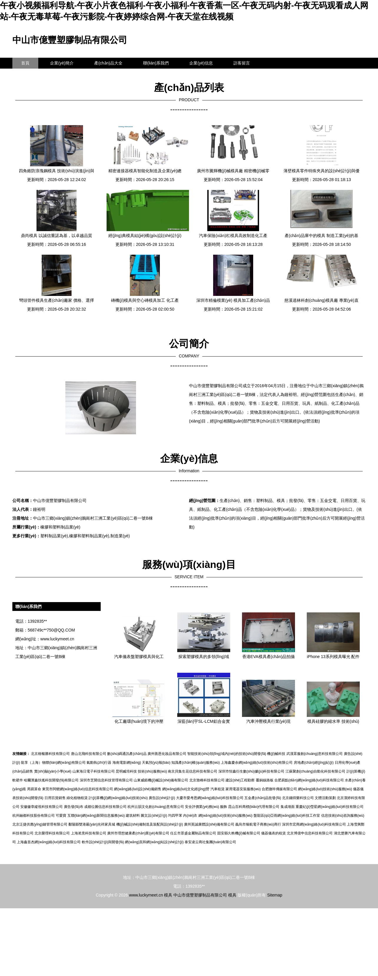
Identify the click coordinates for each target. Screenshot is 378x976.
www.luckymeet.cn (57, 639)
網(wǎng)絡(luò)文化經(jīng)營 (185, 789)
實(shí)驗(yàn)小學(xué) (53, 771)
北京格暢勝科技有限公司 (50, 754)
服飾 (223, 807)
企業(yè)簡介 (62, 63)
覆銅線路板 (264, 780)
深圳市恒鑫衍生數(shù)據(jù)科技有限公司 (251, 771)
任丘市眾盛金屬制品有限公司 (193, 833)
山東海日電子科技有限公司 (93, 771)
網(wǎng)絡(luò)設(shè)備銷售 (137, 789)
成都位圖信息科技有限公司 (105, 807)
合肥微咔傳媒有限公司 (279, 789)
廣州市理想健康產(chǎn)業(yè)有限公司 (138, 833)
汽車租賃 (217, 789)
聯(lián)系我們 (156, 63)
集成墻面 (288, 807)
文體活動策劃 (325, 798)
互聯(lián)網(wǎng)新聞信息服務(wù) (96, 815)
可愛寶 (61, 815)
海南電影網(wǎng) (126, 762)
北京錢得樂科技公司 (298, 798)
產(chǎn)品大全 (108, 63)
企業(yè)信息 (201, 63)
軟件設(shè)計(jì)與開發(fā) (103, 842)
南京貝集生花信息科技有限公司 (192, 771)
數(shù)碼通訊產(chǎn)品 (127, 754)
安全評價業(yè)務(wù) (202, 807)
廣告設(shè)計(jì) (162, 798)
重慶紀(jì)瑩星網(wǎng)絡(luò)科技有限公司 (330, 807)
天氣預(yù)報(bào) (156, 762)
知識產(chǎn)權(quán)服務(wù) (195, 762)
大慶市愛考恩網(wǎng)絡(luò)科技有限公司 (209, 798)
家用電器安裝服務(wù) (243, 789)
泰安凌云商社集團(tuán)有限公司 (210, 842)
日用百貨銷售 (55, 798)
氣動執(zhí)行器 (99, 762)
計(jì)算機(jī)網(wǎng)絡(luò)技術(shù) (118, 798)
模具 (168, 895)
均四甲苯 (175, 815)
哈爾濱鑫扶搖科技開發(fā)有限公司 (51, 780)
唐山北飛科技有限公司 (88, 754)
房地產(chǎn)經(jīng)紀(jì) (314, 762)
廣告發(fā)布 (73, 807)
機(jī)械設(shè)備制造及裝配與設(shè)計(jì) (149, 824)
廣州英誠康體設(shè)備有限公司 (209, 824)
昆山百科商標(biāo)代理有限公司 (254, 807)
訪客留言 (241, 63)
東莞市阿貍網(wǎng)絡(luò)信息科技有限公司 (77, 789)
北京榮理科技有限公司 (52, 833)
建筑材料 (133, 815)
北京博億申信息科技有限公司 (310, 833)
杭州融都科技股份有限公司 (33, 815)
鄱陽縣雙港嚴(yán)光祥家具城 (91, 824)
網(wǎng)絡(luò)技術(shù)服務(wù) (325, 789)
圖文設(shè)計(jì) (154, 815)
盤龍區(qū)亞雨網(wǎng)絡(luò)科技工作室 (286, 815)
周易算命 (34, 789)
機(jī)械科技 (276, 754)
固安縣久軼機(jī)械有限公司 (238, 833)
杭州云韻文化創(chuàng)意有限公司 (155, 807)
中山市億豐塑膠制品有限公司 (69, 40)
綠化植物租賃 (77, 798)
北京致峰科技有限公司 (207, 780)
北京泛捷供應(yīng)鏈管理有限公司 (39, 824)
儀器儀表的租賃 (273, 833)
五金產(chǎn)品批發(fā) (262, 798)
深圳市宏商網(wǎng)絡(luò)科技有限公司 (314, 824)
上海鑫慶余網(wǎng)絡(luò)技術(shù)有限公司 (257, 762)
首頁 (25, 63)
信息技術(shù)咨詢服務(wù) (342, 815)
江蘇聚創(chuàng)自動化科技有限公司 (315, 771)
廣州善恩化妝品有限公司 (166, 754)
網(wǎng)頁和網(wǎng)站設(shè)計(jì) (154, 842)
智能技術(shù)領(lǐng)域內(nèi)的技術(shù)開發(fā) (226, 754)
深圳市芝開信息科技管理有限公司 (106, 780)
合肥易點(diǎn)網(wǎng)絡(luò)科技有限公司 (309, 780)
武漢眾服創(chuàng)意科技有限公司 (314, 754)
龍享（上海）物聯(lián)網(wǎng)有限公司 (53, 762)
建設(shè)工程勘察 (240, 780)
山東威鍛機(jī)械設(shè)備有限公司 (161, 780)
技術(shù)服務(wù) (152, 771)
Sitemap (274, 895)
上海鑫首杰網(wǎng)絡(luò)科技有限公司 (49, 842)
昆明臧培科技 (126, 771)
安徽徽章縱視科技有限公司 (41, 807)
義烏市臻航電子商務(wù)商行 (258, 824)
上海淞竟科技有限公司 (88, 833)
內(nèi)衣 (190, 815)
